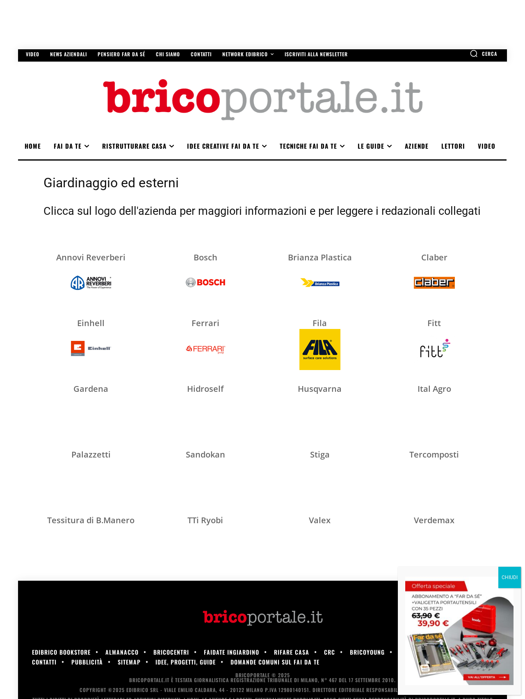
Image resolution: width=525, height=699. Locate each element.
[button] (483, 53)
